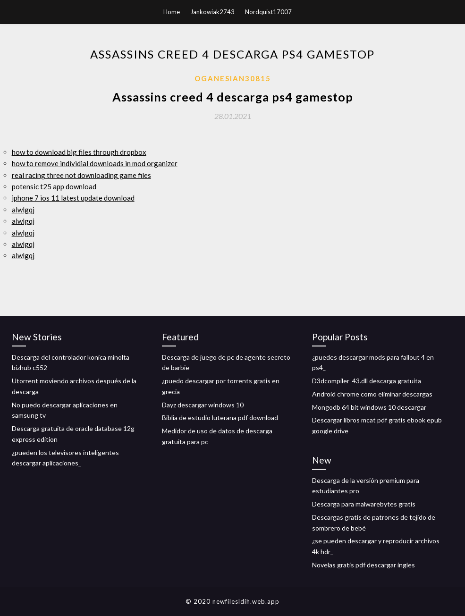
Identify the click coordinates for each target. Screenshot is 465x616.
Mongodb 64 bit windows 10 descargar (369, 407)
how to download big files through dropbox (79, 152)
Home (171, 12)
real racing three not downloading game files (81, 175)
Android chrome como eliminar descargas (372, 394)
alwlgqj (23, 209)
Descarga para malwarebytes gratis (363, 504)
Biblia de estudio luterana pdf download (220, 417)
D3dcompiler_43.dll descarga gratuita (366, 381)
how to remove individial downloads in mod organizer (95, 163)
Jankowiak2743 (212, 12)
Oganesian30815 (232, 78)
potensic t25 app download (54, 186)
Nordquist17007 (268, 12)
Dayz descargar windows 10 (203, 405)
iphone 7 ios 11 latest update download (73, 198)
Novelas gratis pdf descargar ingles (363, 565)
